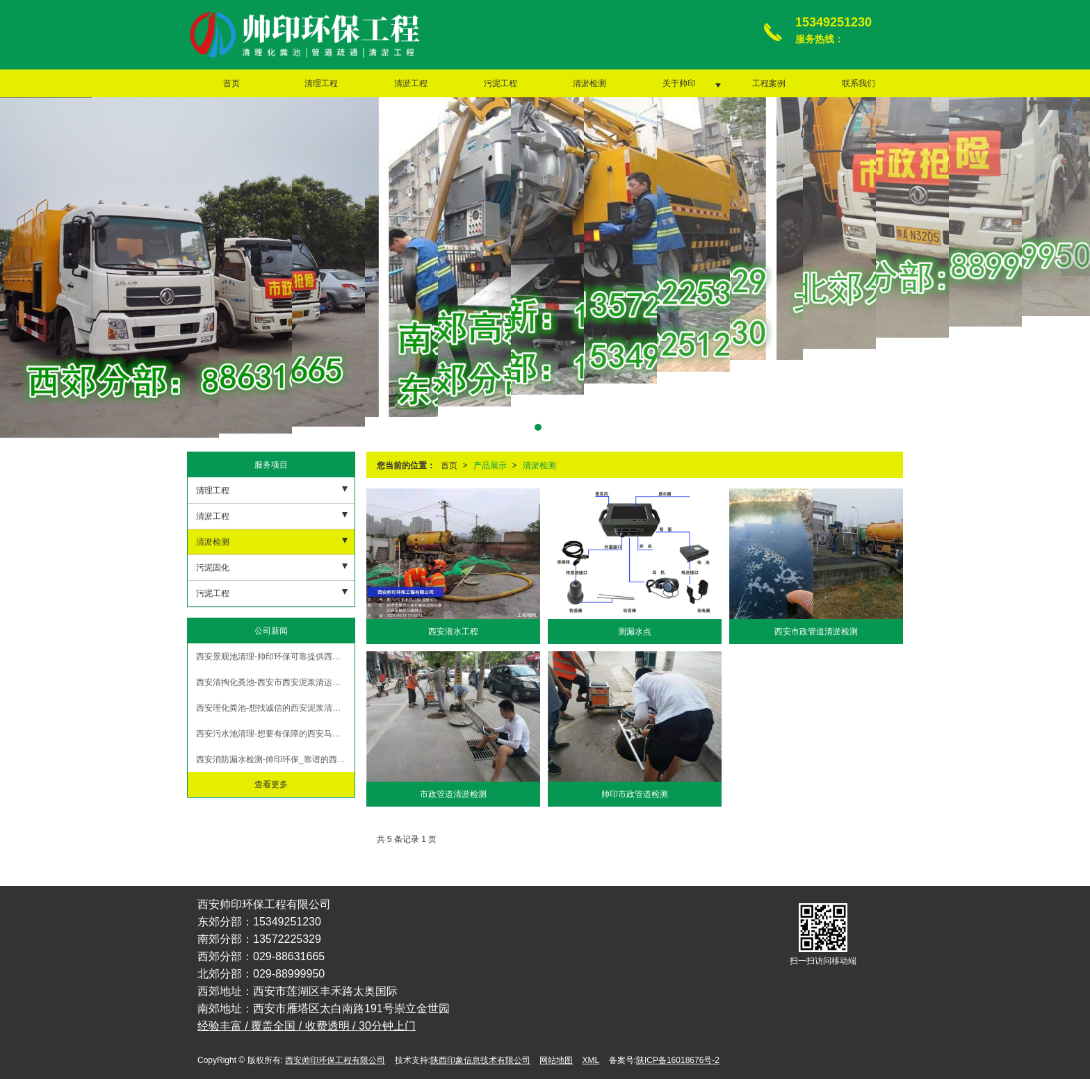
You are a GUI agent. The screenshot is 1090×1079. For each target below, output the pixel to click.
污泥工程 (500, 83)
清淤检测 (589, 83)
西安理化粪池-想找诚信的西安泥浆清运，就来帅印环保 (275, 708)
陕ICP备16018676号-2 (677, 1060)
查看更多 (271, 784)
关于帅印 (679, 83)
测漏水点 (634, 631)
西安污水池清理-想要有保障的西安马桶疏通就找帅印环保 (275, 734)
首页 (231, 83)
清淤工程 (411, 83)
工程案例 (769, 83)
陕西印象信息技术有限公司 (480, 1060)
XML (591, 1060)
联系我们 (858, 83)
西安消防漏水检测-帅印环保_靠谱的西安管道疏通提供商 (275, 759)
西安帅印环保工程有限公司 (335, 1060)
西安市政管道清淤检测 (816, 631)
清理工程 (321, 83)
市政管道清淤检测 (453, 794)
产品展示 (490, 465)
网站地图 (556, 1060)
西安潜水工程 (453, 631)
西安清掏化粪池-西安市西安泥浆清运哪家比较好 (275, 682)
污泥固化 (212, 568)
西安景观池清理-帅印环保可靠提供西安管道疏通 (275, 656)
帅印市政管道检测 (634, 794)
